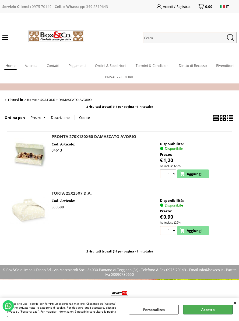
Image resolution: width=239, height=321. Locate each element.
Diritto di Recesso (193, 65)
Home (10, 65)
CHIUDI (235, 302)
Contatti (53, 65)
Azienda (31, 65)
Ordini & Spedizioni (110, 65)
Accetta (208, 309)
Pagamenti (77, 65)
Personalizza (154, 309)
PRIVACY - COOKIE (119, 77)
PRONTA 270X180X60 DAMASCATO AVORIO (94, 136)
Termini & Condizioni (152, 65)
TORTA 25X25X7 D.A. (72, 193)
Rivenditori (225, 65)
